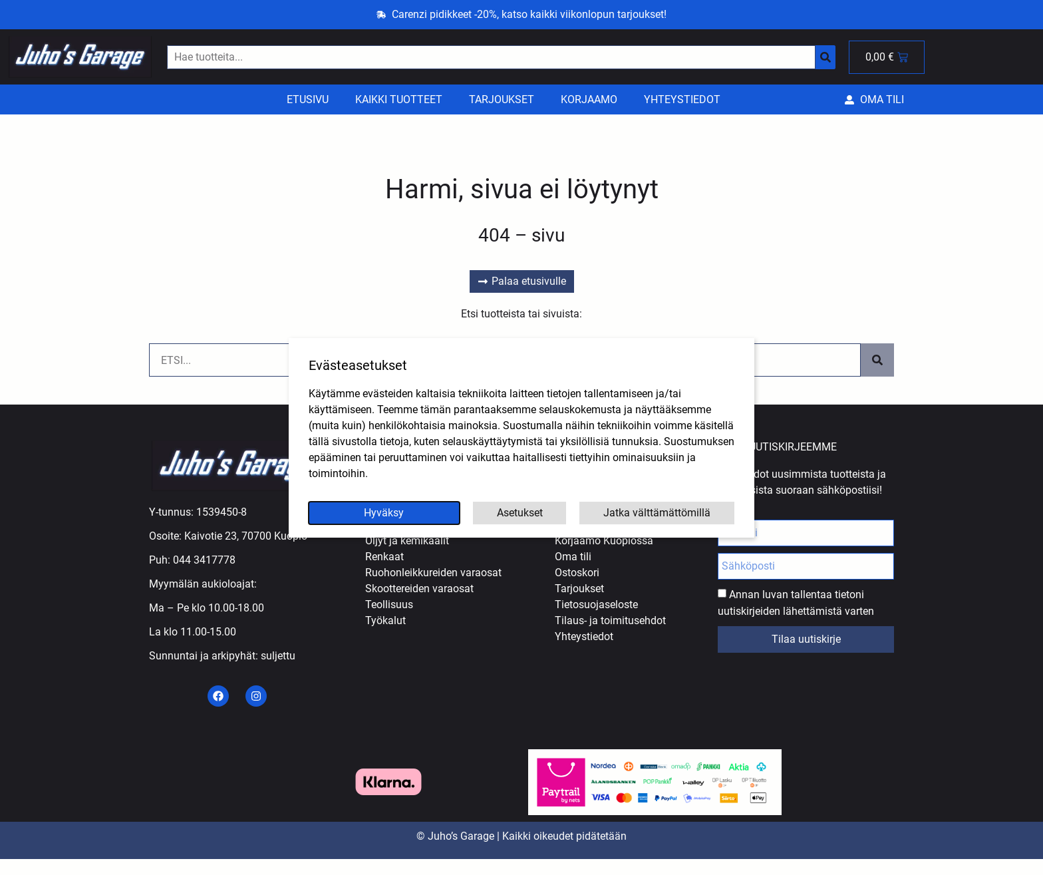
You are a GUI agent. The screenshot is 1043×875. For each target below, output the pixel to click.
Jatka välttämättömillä (656, 512)
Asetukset (520, 512)
